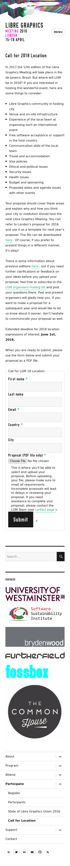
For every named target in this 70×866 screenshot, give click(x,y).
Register (14, 793)
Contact (11, 838)
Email (14, 410)
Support (11, 829)
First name (18, 379)
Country (15, 425)
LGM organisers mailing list (25, 287)
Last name (16, 394)
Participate (14, 783)
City (11, 440)
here (9, 240)
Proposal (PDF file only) (27, 455)
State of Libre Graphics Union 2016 (34, 811)
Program (11, 765)
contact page (45, 509)
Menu (58, 32)
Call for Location (21, 820)
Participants (16, 802)
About (9, 756)
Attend (10, 774)
